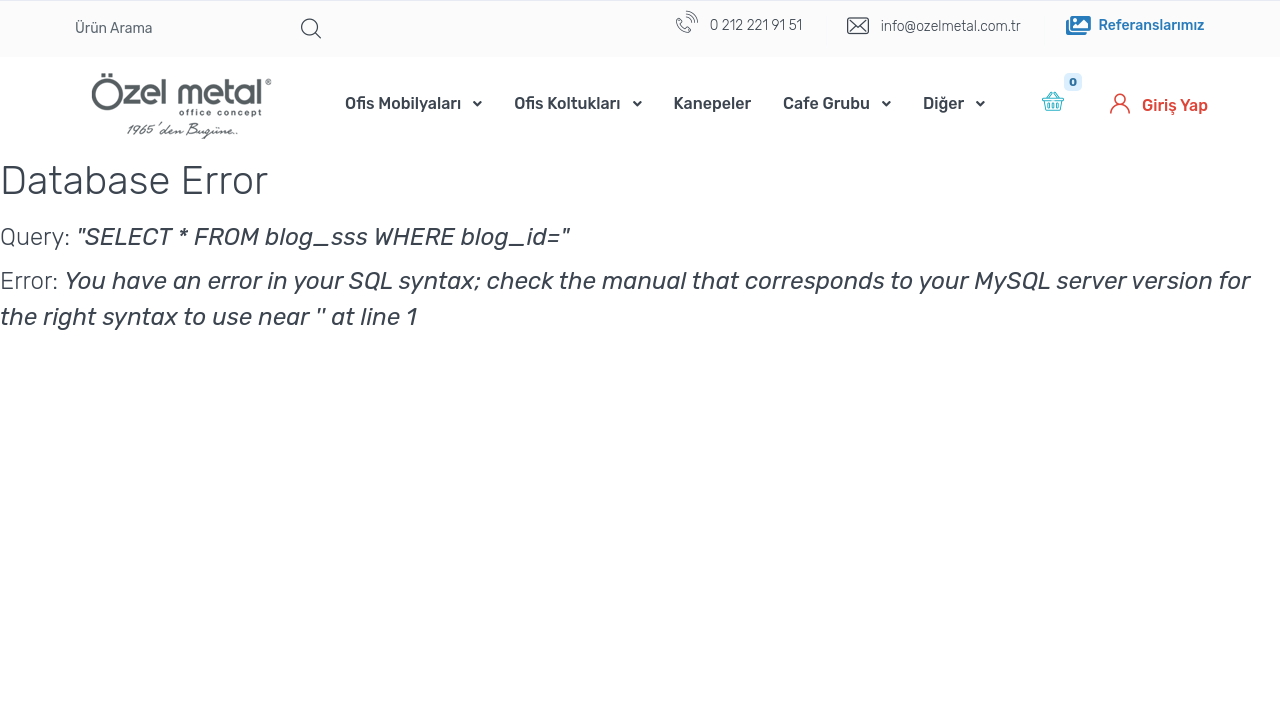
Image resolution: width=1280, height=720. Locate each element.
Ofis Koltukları (567, 103)
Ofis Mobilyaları (403, 103)
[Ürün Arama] (173, 29)
